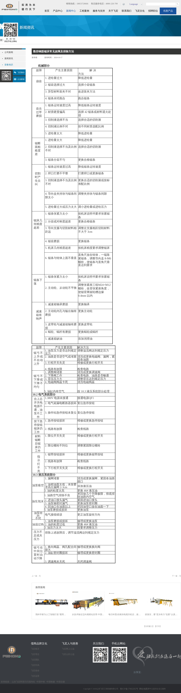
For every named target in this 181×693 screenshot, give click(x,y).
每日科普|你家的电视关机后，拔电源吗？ (124, 614)
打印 (158, 626)
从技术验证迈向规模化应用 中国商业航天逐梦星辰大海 (88, 614)
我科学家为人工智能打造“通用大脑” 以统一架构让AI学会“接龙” (51, 614)
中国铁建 (50, 682)
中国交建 (60, 682)
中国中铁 (41, 682)
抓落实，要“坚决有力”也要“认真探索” (161, 614)
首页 (46, 11)
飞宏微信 (21, 72)
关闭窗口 (148, 626)
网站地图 (143, 689)
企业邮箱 (21, 79)
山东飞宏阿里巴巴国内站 (23, 682)
